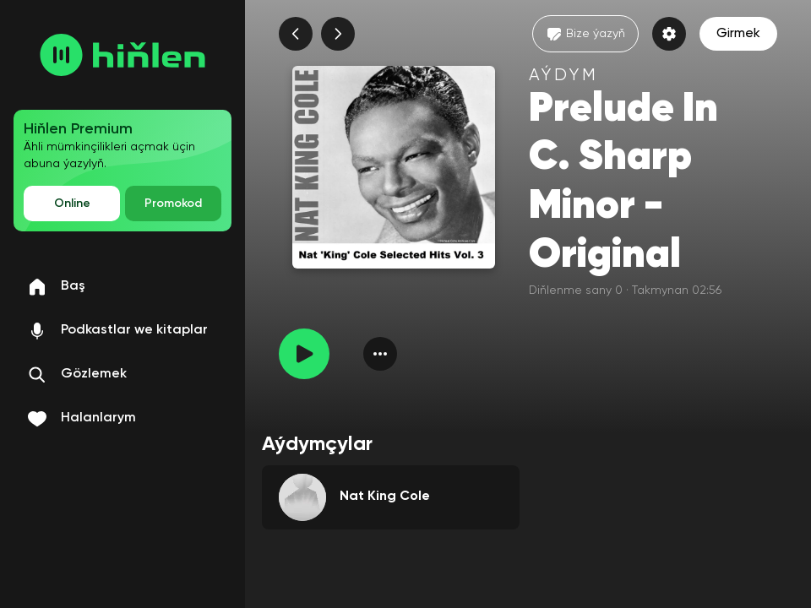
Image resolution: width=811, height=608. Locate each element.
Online (72, 203)
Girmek (738, 34)
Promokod (173, 203)
